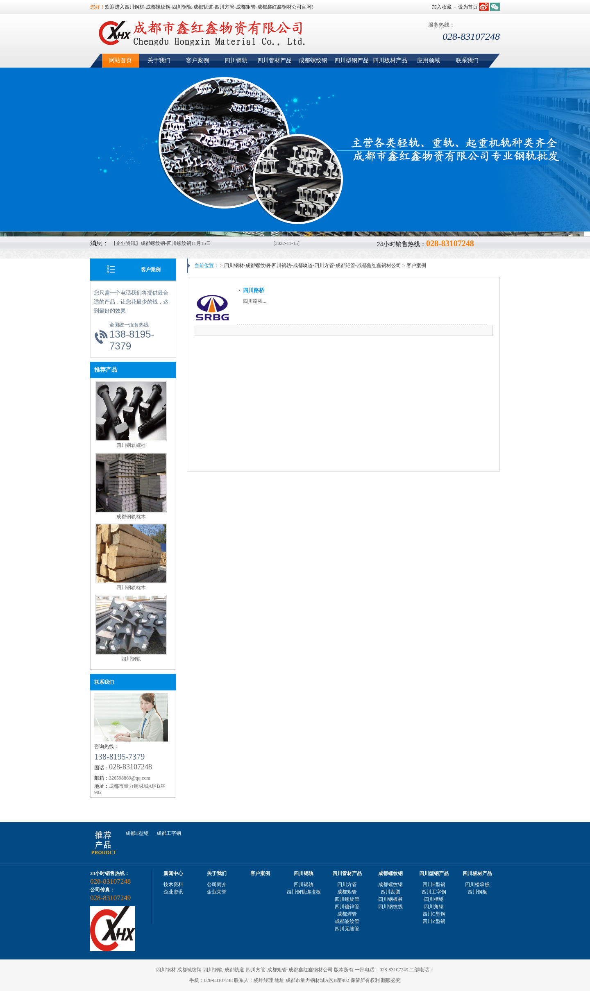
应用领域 (428, 60)
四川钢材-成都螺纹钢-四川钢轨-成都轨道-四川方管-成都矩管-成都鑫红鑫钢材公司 (312, 265)
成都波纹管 (347, 921)
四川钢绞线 (390, 906)
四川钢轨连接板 (303, 892)
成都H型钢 (137, 833)
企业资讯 (173, 892)
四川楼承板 (477, 884)
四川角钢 (434, 906)
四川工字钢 (434, 892)
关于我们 (159, 60)
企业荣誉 (217, 892)
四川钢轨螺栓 (131, 445)
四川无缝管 (347, 929)
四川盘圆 (390, 892)
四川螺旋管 (347, 899)
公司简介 (217, 884)
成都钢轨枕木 (131, 516)
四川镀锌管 (347, 906)
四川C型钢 (433, 914)
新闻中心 (173, 873)
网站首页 (120, 60)
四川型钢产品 (351, 60)
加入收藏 (442, 7)
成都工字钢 (169, 833)
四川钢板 (477, 892)
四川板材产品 (390, 60)
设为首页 (468, 7)
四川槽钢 (434, 899)
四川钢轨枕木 (131, 587)
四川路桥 (253, 290)
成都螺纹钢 (313, 60)
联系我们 (467, 60)
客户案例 (197, 60)
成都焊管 (347, 914)
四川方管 (347, 884)
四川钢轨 (236, 60)
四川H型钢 (434, 884)
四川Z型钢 (433, 921)
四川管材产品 (274, 60)
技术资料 (173, 884)
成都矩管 (347, 892)
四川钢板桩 (390, 899)
